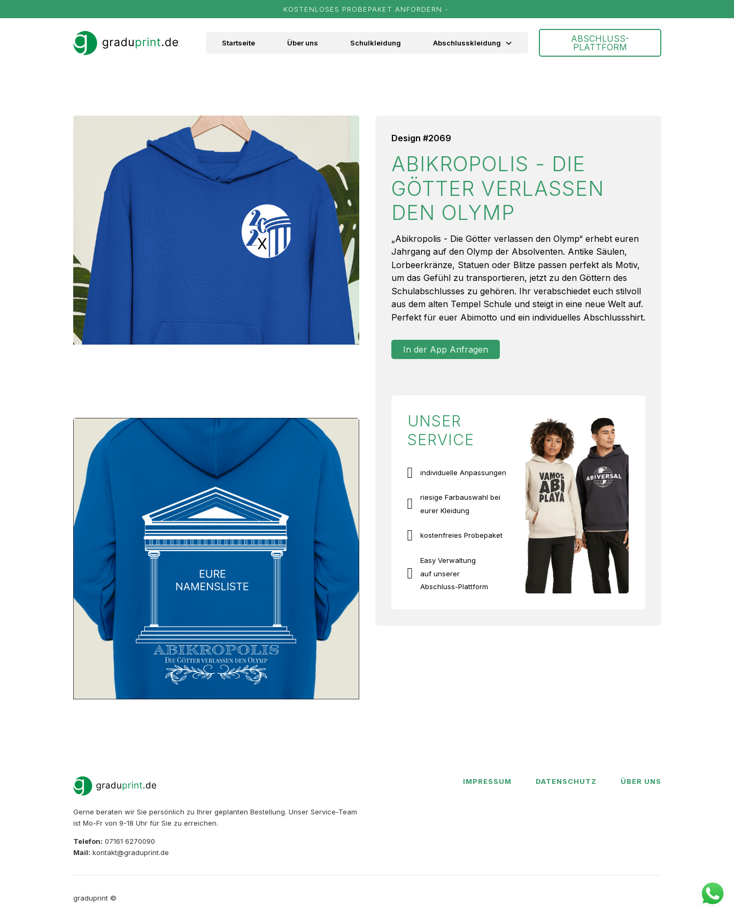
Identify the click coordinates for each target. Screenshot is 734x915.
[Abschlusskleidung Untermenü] (514, 43)
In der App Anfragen (445, 349)
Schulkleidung (375, 43)
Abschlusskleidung (467, 43)
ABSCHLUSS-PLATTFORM (600, 42)
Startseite (238, 43)
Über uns (302, 43)
